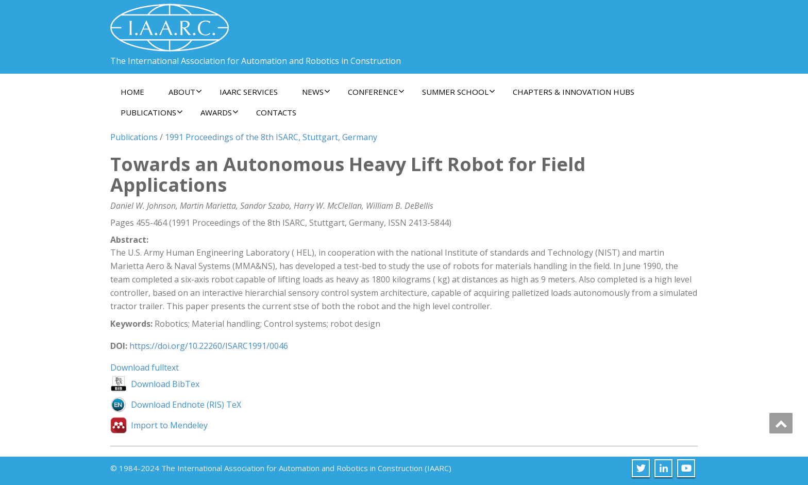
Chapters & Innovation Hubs (573, 92)
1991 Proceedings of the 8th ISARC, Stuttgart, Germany (271, 137)
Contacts (276, 112)
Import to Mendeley (169, 425)
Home (132, 92)
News (316, 92)
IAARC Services (249, 92)
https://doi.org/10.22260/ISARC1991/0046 (208, 346)
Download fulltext (144, 367)
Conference (376, 92)
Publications (152, 112)
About (185, 92)
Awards (219, 112)
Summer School (458, 92)
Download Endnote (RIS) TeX (186, 404)
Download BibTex (165, 384)
